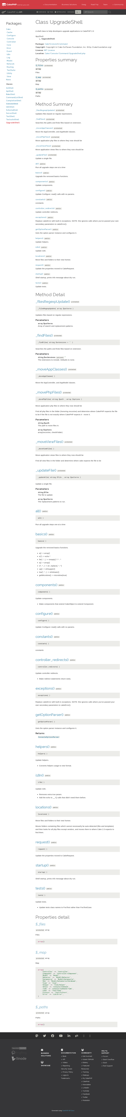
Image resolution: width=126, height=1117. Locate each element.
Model (19, 61)
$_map (38, 77)
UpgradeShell (13, 123)
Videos (64, 1062)
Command (63, 44)
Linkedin (85, 1088)
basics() (39, 173)
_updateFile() (41, 155)
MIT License (49, 50)
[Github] (77, 1036)
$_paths (39, 89)
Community (118, 4)
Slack (104, 1063)
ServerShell (11, 113)
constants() (41, 199)
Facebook (85, 1094)
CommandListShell (14, 97)
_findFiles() (40, 119)
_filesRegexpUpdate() (45, 110)
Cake (19, 29)
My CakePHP (86, 1078)
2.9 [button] (78, 12)
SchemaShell (12, 110)
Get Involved (86, 1056)
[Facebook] (52, 1036)
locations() (40, 256)
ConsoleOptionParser (48, 737)
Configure (11, 35)
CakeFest (85, 1081)
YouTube (85, 1091)
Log (19, 58)
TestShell (10, 116)
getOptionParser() (44, 229)
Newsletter (86, 1084)
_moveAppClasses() (44, 128)
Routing (19, 67)
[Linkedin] (69, 1036)
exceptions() (41, 217)
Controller (19, 42)
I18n (8, 54)
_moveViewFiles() (43, 146)
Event (9, 51)
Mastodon (85, 1100)
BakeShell (10, 94)
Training (85, 1072)
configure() (40, 191)
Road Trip (94, 4)
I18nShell (10, 107)
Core (9, 45)
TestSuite (19, 70)
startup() (39, 274)
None (8, 80)
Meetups (85, 1075)
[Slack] (84, 1036)
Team (105, 4)
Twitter (84, 1097)
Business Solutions (69, 4)
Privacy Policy (67, 1072)
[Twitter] (36, 1036)
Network (19, 64)
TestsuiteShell (12, 119)
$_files (39, 65)
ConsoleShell (12, 104)
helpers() (39, 238)
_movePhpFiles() (43, 137)
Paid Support (107, 1066)
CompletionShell (13, 101)
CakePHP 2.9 (12, 12)
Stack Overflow (107, 1059)
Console (19, 39)
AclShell (10, 88)
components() (42, 182)
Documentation (50, 4)
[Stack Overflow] (90, 1036)
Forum (104, 1056)
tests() (38, 283)
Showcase (47, 1063)
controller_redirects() (45, 208)
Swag (84, 4)
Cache (19, 32)
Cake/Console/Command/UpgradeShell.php (65, 53)
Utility (9, 73)
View (19, 77)
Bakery (84, 1062)
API (63, 1059)
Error (9, 48)
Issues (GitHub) (87, 1059)
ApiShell (10, 91)
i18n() (38, 247)
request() (40, 265)
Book (63, 1056)
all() (37, 164)
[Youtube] (61, 1036)
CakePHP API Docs (68, 1110)
